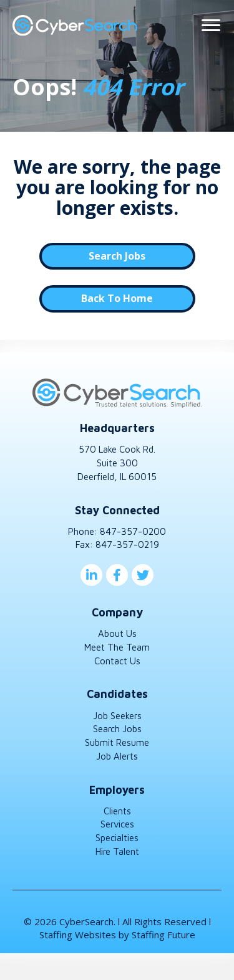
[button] (117, 256)
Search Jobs (117, 728)
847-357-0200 (133, 531)
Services (117, 824)
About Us (117, 633)
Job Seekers (117, 715)
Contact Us (117, 661)
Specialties (117, 837)
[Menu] (211, 25)
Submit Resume (117, 742)
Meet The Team (117, 647)
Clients (117, 811)
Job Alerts (117, 756)
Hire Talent (117, 851)
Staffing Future (163, 934)
